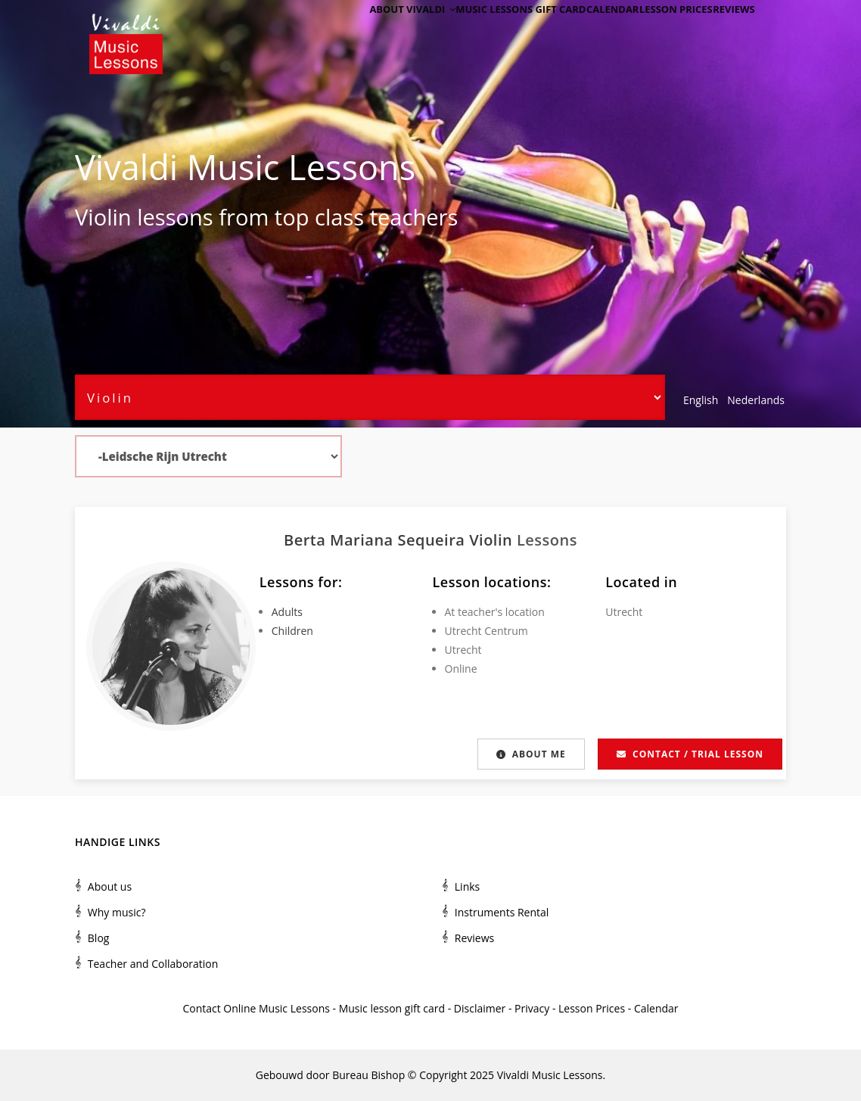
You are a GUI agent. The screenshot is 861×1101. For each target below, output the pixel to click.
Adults (287, 612)
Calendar (589, 32)
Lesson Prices (661, 32)
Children (292, 631)
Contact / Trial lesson (690, 754)
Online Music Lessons (276, 1008)
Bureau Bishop (368, 1075)
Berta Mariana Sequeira (376, 540)
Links (467, 886)
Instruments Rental (502, 912)
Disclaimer (479, 1008)
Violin (103, 217)
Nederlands (756, 400)
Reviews (729, 32)
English (700, 400)
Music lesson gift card (392, 1008)
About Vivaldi (378, 32)
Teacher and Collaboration (153, 963)
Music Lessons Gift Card (491, 32)
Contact (201, 1008)
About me (529, 754)
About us (110, 886)
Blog (99, 938)
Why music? (117, 912)
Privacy (531, 1008)
